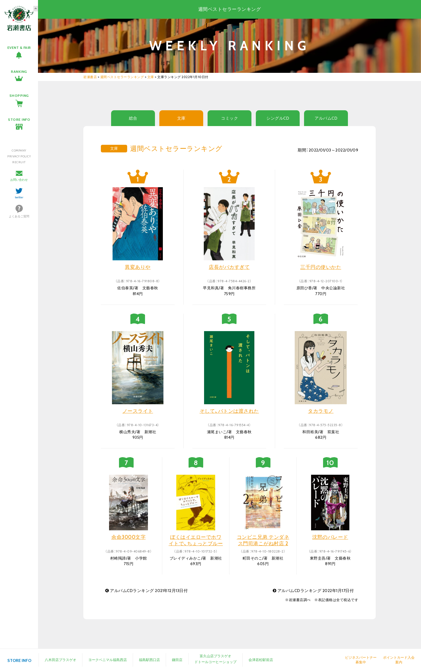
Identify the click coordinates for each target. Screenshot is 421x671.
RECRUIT (19, 162)
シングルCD (277, 118)
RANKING (19, 71)
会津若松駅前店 (261, 660)
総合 (133, 118)
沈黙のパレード (330, 537)
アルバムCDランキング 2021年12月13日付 (146, 590)
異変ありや (138, 267)
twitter (19, 197)
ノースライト (137, 411)
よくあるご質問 (19, 216)
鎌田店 (177, 660)
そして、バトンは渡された (229, 411)
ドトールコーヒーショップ (215, 662)
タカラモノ (321, 411)
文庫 (181, 118)
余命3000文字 (128, 537)
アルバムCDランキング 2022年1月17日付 (313, 590)
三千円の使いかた (320, 267)
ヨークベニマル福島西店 (107, 660)
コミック (229, 118)
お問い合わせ (19, 180)
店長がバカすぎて (229, 267)
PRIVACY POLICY (19, 156)
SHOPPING (19, 95)
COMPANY (19, 150)
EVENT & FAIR (19, 47)
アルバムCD (326, 118)
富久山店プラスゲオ (215, 656)
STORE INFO (19, 119)
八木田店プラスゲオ (60, 660)
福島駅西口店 (149, 660)
